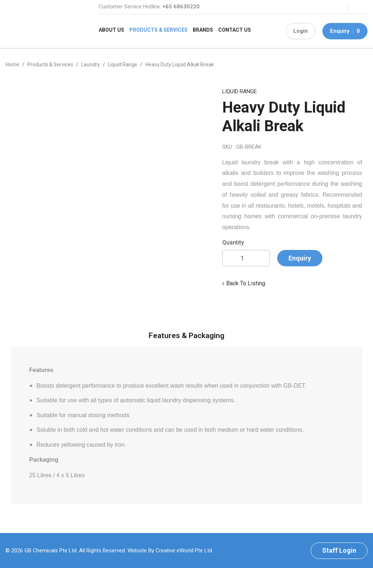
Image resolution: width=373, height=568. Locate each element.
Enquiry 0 (345, 31)
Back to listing (245, 283)
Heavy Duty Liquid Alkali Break (179, 64)
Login (300, 31)
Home (12, 64)
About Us (111, 30)
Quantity (233, 242)
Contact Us (234, 30)
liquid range (122, 64)
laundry (90, 64)
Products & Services (158, 30)
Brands (203, 30)
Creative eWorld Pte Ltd (184, 550)
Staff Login (339, 550)
